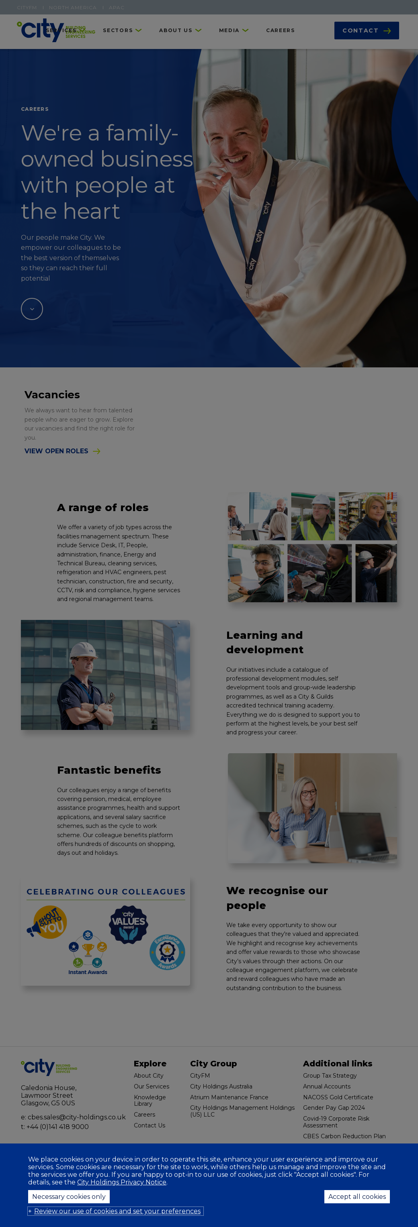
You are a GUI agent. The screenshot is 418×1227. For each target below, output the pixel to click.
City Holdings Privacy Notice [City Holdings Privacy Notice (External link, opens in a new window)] (121, 1182)
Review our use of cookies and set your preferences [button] (117, 1211)
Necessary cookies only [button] (69, 1197)
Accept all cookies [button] (357, 1197)
